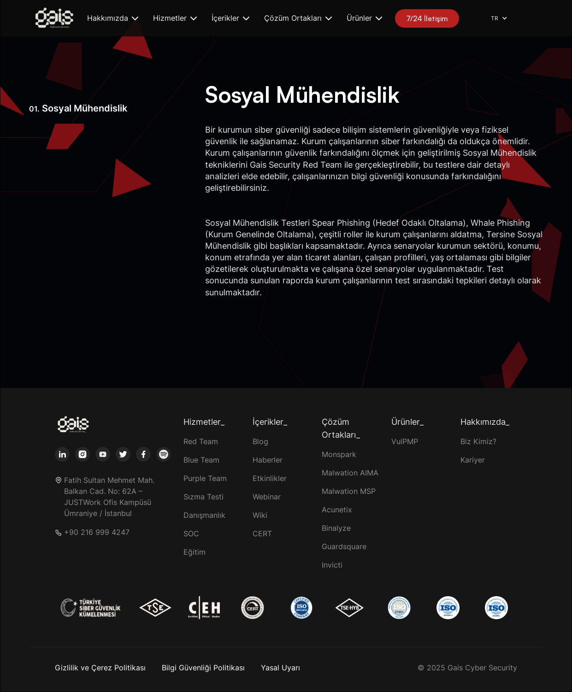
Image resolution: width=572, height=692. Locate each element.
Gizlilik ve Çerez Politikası (100, 667)
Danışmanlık (204, 515)
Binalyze (336, 528)
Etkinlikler (270, 478)
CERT (262, 533)
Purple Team (205, 478)
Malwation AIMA (350, 472)
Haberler (268, 459)
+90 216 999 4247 (97, 532)
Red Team (200, 441)
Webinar (267, 496)
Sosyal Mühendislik (78, 108)
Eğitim (194, 552)
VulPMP (404, 441)
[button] (112, 18)
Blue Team (201, 459)
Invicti (332, 564)
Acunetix (337, 509)
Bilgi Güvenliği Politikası (203, 667)
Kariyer (472, 459)
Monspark (339, 454)
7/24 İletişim (427, 18)
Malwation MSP (349, 491)
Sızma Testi (203, 496)
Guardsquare (344, 546)
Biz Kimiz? (478, 441)
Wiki (260, 515)
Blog (260, 441)
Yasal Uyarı (280, 667)
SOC (191, 533)
